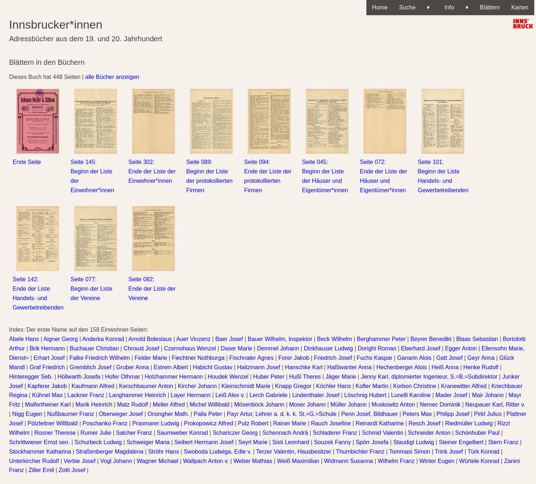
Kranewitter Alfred (463, 386)
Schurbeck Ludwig (98, 442)
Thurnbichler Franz (360, 452)
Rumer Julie (95, 433)
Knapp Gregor (293, 386)
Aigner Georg (60, 339)
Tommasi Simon (409, 452)
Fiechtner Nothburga (198, 358)
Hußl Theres (305, 377)
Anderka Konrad (103, 339)
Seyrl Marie (253, 442)
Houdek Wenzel (228, 377)
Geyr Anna (481, 358)
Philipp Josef (453, 414)
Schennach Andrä (285, 433)
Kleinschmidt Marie (245, 386)
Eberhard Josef (421, 348)
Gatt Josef (449, 358)
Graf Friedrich (47, 367)
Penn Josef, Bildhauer (369, 414)
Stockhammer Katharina (40, 452)
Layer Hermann (190, 395)
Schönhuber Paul (477, 433)
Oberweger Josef (121, 414)
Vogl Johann (116, 461)
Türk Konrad (483, 452)
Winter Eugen (437, 461)
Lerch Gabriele (269, 395)
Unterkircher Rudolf (34, 461)
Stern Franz (503, 442)
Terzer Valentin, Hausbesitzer (293, 452)
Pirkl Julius (488, 414)
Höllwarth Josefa (79, 377)
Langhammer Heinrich (137, 395)
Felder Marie (151, 358)
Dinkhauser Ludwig (328, 348)
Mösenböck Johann (259, 404)
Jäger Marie (341, 377)
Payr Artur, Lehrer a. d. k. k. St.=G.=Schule (281, 414)
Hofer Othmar (122, 377)
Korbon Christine (414, 386)
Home (380, 7)
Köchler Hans (333, 386)
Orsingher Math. (168, 414)
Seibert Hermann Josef (204, 442)
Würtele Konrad (479, 461)
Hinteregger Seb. (31, 377)
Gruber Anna (132, 367)
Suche (414, 7)
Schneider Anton (429, 433)
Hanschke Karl (304, 367)
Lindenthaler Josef (316, 395)
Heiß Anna (445, 367)
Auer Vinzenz (193, 339)
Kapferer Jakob (47, 386)
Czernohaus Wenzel (190, 348)
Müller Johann (349, 404)
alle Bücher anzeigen (112, 77)
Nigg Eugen (27, 414)
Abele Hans (24, 339)
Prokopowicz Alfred (208, 423)
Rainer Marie (289, 423)
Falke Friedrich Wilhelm (99, 358)
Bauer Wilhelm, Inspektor (280, 339)
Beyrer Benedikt (431, 339)
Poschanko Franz (105, 423)
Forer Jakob (293, 358)
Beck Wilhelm (334, 339)
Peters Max (417, 414)
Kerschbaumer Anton (146, 386)
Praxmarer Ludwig (155, 423)
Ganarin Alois (414, 358)
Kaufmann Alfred (93, 386)
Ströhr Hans (163, 452)
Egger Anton (461, 348)
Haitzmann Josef (258, 367)
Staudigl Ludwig (413, 442)
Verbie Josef (79, 461)
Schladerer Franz (335, 433)
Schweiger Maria (148, 442)
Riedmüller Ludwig (469, 423)
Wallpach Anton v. (206, 461)
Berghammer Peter (381, 339)
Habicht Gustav (212, 367)
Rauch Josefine (331, 423)
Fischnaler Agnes (251, 358)
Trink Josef (449, 452)
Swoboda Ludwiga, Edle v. (217, 452)
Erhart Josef (49, 358)
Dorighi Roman (377, 348)
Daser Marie (236, 348)
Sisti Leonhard (290, 442)
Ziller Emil (41, 470)
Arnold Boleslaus (150, 339)
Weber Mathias (253, 461)
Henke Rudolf (480, 367)
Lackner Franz (85, 395)
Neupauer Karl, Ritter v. (495, 404)
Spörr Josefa (372, 442)
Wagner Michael (157, 461)
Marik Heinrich (93, 404)
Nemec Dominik (440, 404)
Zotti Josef (72, 470)
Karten (519, 7)
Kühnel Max (47, 395)
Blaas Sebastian (477, 339)
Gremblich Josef (90, 367)
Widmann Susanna (348, 461)
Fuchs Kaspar (374, 358)
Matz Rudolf (132, 404)
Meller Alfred (169, 404)
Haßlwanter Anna (349, 367)
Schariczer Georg (235, 433)
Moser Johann (307, 404)
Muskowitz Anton (393, 404)
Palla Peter (208, 414)
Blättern (490, 7)
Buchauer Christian (94, 348)
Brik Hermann (47, 348)
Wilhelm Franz (396, 461)
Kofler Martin (372, 386)
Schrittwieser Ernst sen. (39, 442)
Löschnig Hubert (365, 395)
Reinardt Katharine (380, 423)
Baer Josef (229, 339)
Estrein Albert (171, 367)
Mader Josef (451, 395)
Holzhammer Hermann (174, 377)
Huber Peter (268, 377)
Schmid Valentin (382, 433)
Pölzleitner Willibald (52, 423)
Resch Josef (425, 423)
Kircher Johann (197, 386)
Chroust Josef (141, 348)
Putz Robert (253, 423)
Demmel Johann (278, 348)
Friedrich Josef (333, 358)
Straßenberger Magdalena (110, 452)
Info (454, 7)
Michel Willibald (209, 404)
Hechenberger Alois (402, 367)
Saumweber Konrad (182, 433)
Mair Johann (488, 395)
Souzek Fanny (332, 442)
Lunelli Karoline (410, 395)
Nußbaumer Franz (70, 414)
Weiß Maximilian (298, 461)
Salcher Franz (134, 433)
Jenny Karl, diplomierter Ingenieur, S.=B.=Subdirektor (429, 377)
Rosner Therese (55, 433)
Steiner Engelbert (461, 442)
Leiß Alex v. (230, 395)
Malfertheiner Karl (48, 404)
